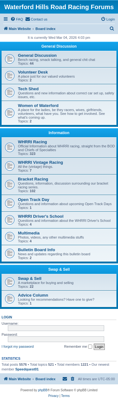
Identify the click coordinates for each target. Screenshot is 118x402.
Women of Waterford (38, 105)
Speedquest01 (27, 369)
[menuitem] (16, 19)
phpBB (43, 390)
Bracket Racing (33, 179)
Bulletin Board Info (36, 249)
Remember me (78, 347)
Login (7, 317)
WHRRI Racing (32, 141)
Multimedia (29, 233)
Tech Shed (28, 88)
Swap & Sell (59, 269)
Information (59, 133)
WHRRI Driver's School (41, 216)
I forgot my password (18, 346)
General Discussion (58, 46)
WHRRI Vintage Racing (40, 162)
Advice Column (33, 295)
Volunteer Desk (33, 72)
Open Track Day (33, 199)
